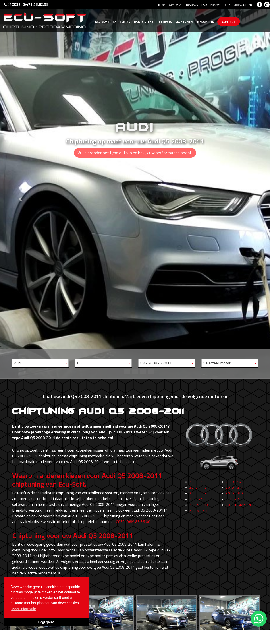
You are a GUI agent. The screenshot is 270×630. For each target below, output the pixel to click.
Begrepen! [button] (46, 622)
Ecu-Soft (102, 21)
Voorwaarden (242, 4)
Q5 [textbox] (79, 363)
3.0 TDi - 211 (234, 496)
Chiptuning (122, 21)
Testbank (164, 21)
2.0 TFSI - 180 (198, 514)
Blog (227, 4)
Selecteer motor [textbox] (217, 363)
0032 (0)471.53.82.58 (26, 4)
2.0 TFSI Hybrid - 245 (239, 514)
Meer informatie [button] (23, 609)
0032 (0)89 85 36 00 (133, 522)
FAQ (204, 4)
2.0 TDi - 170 (197, 508)
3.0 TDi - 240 (234, 502)
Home (161, 4)
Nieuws (215, 4)
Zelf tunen (184, 21)
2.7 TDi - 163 (234, 491)
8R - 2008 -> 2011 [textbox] (156, 363)
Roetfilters (143, 21)
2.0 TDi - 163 (197, 502)
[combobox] (40, 363)
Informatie (205, 21)
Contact (228, 21)
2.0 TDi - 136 (197, 491)
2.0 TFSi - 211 (198, 520)
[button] (20, 189)
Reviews (192, 4)
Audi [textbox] (17, 363)
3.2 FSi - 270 (234, 508)
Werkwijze (175, 4)
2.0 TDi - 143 (197, 496)
